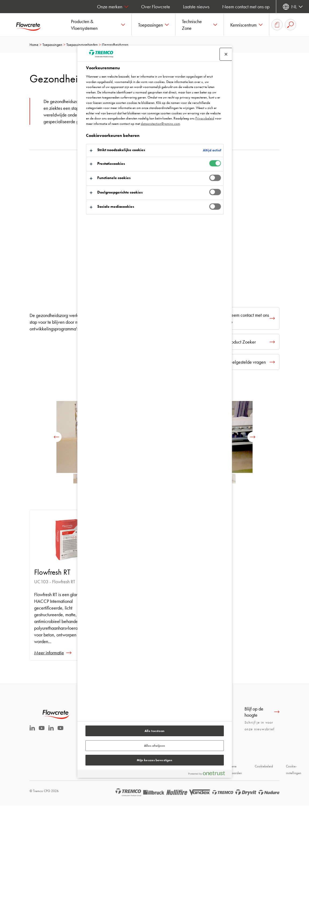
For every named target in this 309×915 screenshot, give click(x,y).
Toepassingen (52, 44)
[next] (252, 437)
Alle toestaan (154, 731)
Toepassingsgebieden (82, 44)
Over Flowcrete (155, 6)
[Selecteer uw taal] (293, 6)
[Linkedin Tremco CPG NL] (32, 729)
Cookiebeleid (264, 766)
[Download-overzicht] (277, 24)
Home (34, 44)
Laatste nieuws (196, 6)
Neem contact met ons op (246, 6)
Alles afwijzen (154, 745)
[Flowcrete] (32, 24)
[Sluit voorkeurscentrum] (226, 54)
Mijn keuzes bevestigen (155, 760)
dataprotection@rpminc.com (160, 123)
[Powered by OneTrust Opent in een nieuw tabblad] (208, 774)
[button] (98, 24)
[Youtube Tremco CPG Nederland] (41, 731)
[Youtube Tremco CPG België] (60, 731)
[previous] (56, 437)
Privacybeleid (204, 118)
